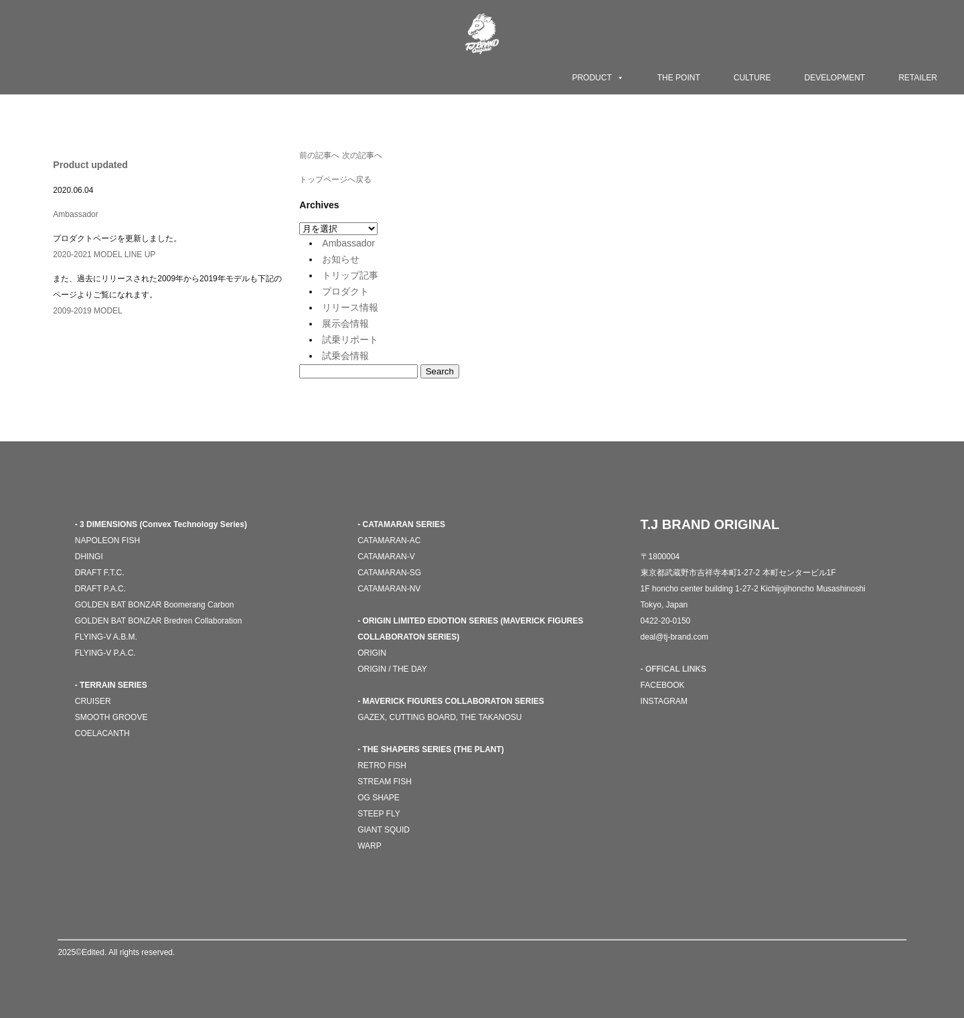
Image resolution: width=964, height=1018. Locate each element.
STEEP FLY (378, 813)
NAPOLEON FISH (107, 540)
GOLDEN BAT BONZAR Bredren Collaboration (158, 621)
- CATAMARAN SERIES (401, 524)
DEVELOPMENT (835, 77)
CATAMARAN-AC (388, 540)
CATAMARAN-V (386, 556)
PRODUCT (597, 77)
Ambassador (75, 214)
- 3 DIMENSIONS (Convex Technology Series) (161, 524)
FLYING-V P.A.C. (105, 653)
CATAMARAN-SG (389, 572)
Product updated (90, 164)
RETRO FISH (381, 765)
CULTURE (752, 77)
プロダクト (345, 291)
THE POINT (678, 77)
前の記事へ (319, 155)
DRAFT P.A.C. (100, 588)
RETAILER (917, 77)
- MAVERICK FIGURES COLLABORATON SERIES (450, 701)
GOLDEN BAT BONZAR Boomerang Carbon (154, 604)
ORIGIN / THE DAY (392, 669)
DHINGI (89, 556)
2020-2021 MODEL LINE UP (104, 254)
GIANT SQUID (383, 829)
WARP (369, 846)
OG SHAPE (378, 797)
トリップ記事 (350, 275)
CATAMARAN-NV (388, 588)
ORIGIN (371, 653)
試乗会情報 (345, 355)
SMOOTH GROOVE (111, 717)
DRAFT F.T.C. (100, 572)
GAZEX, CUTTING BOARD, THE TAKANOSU (439, 717)
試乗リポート (350, 339)
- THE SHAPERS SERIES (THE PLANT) (430, 749)
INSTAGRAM (664, 701)
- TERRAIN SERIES (111, 685)
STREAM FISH (384, 781)
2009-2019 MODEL (87, 310)
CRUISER (93, 701)
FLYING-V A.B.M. (106, 637)
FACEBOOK (663, 685)
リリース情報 (350, 307)
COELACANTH (102, 733)
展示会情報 (345, 323)
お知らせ (340, 259)
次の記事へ (362, 155)
